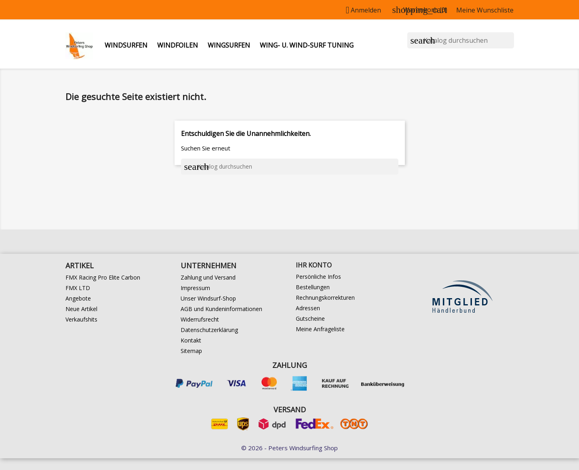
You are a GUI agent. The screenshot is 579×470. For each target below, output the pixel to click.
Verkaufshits (81, 319)
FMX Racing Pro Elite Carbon (102, 277)
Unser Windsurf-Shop (208, 298)
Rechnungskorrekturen (325, 297)
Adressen (308, 308)
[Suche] (460, 40)
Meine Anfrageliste (320, 329)
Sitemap (191, 351)
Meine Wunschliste (485, 10)
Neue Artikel (81, 309)
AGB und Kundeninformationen (221, 309)
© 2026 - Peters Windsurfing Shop (289, 448)
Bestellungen (313, 287)
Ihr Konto (314, 265)
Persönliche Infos (318, 276)
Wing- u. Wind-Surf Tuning (307, 45)
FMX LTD (77, 288)
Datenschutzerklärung (209, 330)
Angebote (78, 298)
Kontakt (191, 340)
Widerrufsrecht (200, 319)
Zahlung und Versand (208, 277)
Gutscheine (310, 318)
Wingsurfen (229, 45)
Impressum (195, 288)
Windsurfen (126, 45)
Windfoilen (177, 45)
